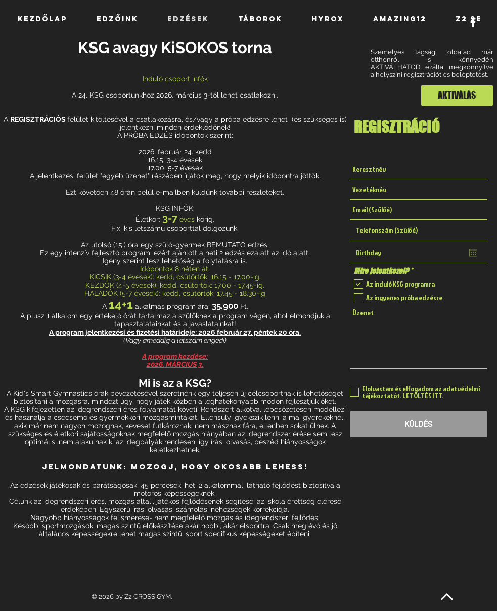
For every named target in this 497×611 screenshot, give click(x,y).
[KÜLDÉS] (418, 424)
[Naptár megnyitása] (473, 253)
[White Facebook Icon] (473, 22)
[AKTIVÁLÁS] (457, 95)
